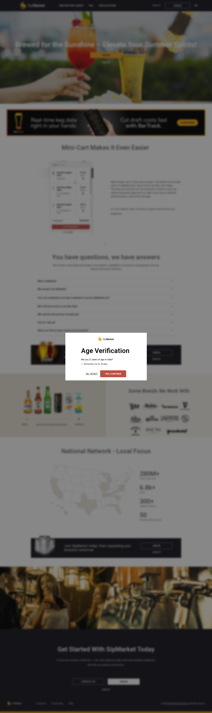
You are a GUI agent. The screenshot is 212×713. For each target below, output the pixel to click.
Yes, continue (113, 374)
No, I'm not (92, 374)
